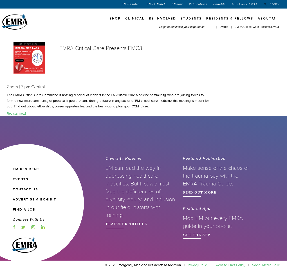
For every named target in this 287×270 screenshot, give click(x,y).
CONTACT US (25, 189)
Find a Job (24, 209)
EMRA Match (156, 4)
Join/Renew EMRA (245, 4)
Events (224, 26)
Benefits (219, 4)
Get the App (216, 234)
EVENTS (20, 179)
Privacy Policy (198, 265)
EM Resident (131, 4)
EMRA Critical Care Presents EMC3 (257, 26)
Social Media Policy (266, 265)
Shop (115, 18)
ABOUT (265, 18)
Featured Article (139, 223)
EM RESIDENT (26, 169)
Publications (198, 4)
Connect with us (29, 219)
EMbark (177, 4)
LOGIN (272, 4)
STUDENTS (191, 18)
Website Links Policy (230, 265)
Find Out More (216, 192)
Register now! (16, 113)
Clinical (134, 18)
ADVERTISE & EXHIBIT (34, 199)
